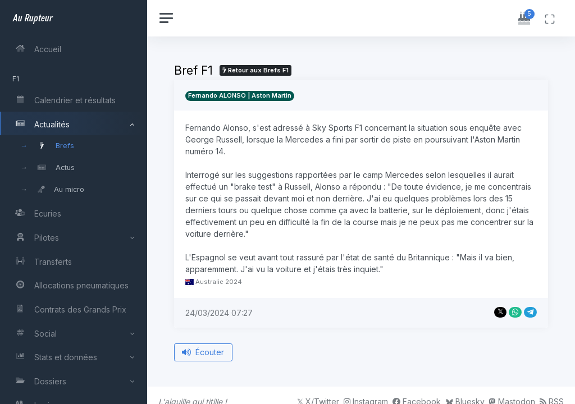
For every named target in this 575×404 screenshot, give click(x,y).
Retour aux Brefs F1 (256, 70)
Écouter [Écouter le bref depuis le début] (205, 352)
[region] (74, 202)
